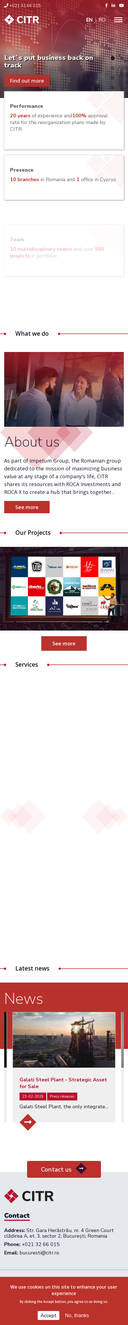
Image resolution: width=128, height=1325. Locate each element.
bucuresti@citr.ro (39, 1252)
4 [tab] (112, 87)
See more (64, 643)
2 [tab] (112, 68)
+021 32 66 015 (22, 5)
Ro (102, 20)
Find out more (27, 80)
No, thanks (77, 1315)
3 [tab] (112, 77)
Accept (48, 1315)
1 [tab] (112, 58)
